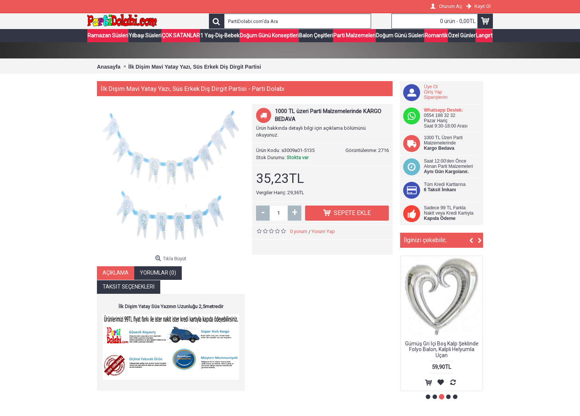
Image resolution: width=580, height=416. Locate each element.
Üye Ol (431, 87)
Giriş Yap (433, 92)
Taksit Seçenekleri (129, 287)
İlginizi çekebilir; (425, 240)
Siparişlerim (436, 97)
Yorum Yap (323, 232)
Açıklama (116, 273)
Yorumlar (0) (158, 273)
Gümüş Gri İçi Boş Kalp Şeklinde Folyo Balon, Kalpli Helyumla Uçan (442, 350)
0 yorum (298, 232)
